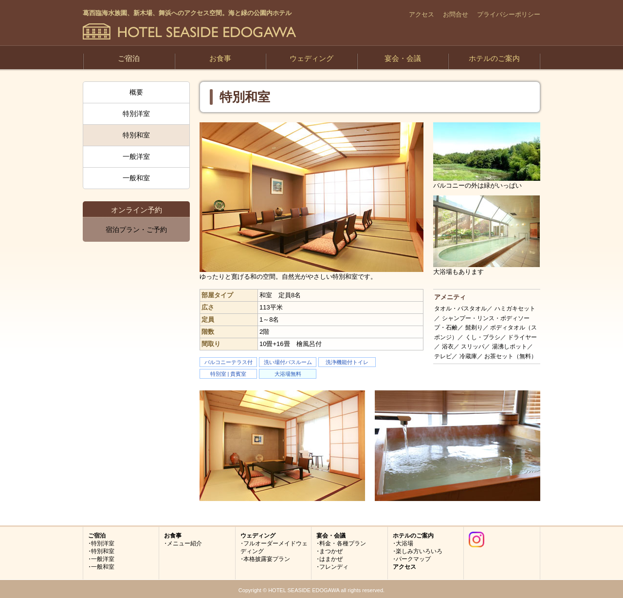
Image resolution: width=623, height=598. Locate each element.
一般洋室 (136, 156)
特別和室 (136, 135)
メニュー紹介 (184, 543)
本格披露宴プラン (266, 559)
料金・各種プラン (342, 543)
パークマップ (413, 559)
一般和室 (136, 178)
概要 (136, 92)
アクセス (421, 14)
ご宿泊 (129, 58)
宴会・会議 (403, 58)
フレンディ (333, 566)
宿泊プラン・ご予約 (136, 229)
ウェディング (311, 58)
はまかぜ (331, 559)
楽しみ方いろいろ (419, 551)
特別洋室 (136, 113)
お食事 (220, 58)
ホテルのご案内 (494, 58)
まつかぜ (331, 551)
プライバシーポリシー (508, 14)
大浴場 (404, 543)
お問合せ (455, 14)
